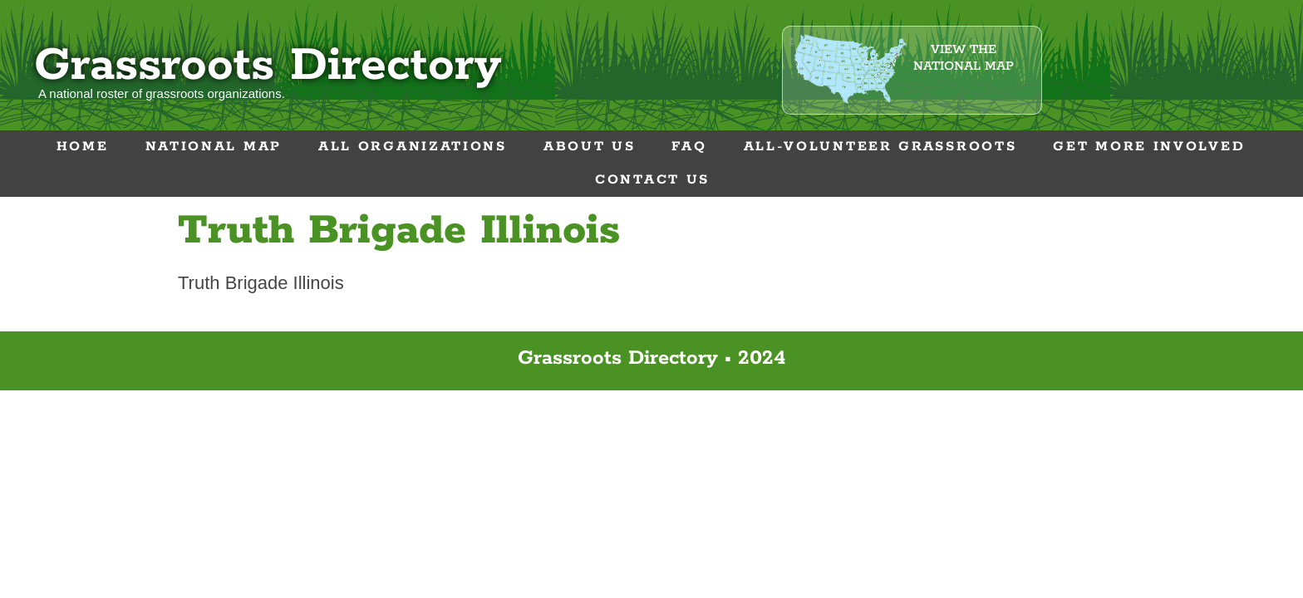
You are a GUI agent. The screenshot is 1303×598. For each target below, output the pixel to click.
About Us (589, 146)
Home (83, 146)
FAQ (688, 146)
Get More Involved (1149, 146)
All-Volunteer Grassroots (880, 146)
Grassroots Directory (267, 66)
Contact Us (652, 180)
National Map (213, 146)
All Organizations (412, 146)
